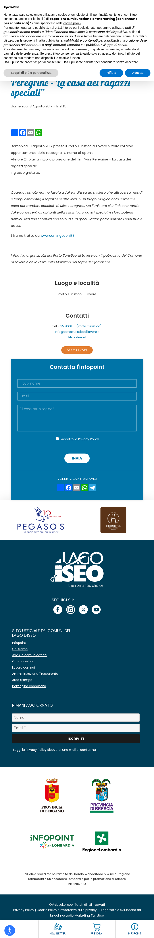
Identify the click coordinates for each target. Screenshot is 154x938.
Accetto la (80, 439)
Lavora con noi (23, 667)
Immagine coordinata (29, 686)
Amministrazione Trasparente (35, 673)
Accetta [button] (137, 72)
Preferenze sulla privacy (78, 910)
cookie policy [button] (72, 23)
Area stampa (22, 680)
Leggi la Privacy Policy (29, 749)
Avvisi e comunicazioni (29, 655)
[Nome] (76, 717)
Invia (77, 458)
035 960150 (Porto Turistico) (80, 326)
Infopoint (19, 643)
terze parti (72, 27)
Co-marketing (23, 661)
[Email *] (76, 728)
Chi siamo (20, 649)
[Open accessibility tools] (9, 930)
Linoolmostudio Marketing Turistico (77, 915)
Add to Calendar (77, 350)
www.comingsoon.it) (57, 235)
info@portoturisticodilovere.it (77, 332)
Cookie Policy (47, 910)
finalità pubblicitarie (49, 40)
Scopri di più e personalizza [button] (31, 72)
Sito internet (77, 337)
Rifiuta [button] (111, 72)
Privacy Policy (88, 439)
